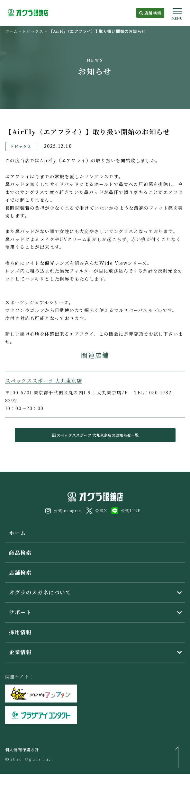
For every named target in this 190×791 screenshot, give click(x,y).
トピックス (32, 31)
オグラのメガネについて (40, 592)
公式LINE (125, 510)
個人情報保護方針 (22, 749)
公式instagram (63, 511)
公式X (96, 511)
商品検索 (20, 552)
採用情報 (20, 632)
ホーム (11, 31)
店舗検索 (150, 12)
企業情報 (20, 652)
